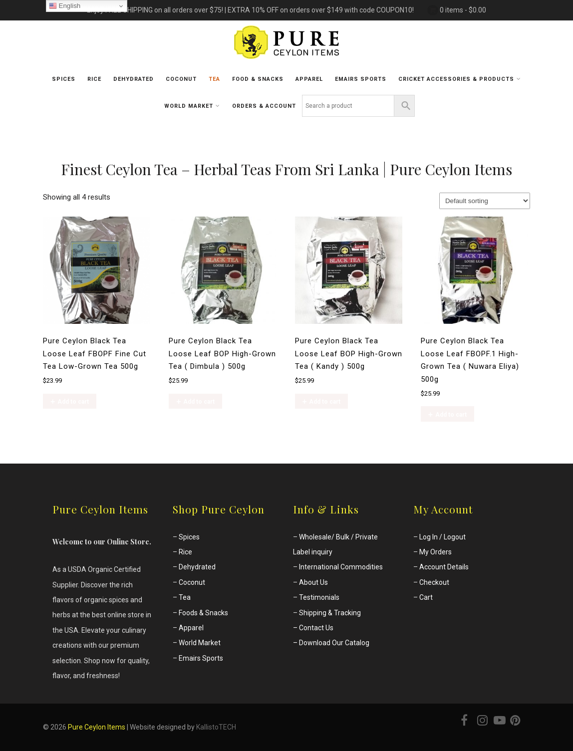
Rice (94, 79)
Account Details (444, 567)
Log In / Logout (442, 537)
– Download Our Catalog (331, 643)
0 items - (463, 10)
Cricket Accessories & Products (459, 78)
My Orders (435, 552)
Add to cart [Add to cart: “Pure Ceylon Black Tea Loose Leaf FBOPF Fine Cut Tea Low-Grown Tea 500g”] (73, 401)
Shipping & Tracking (330, 613)
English (64, 6)
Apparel (309, 79)
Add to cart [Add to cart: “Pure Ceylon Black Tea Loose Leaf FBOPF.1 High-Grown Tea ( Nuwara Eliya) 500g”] (451, 414)
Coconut (181, 79)
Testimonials (319, 597)
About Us (313, 582)
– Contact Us (313, 628)
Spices (63, 79)
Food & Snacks (258, 79)
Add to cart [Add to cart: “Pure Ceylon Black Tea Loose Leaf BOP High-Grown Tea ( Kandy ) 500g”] (324, 401)
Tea (214, 79)
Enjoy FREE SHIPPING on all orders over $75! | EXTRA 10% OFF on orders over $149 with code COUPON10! (250, 10)
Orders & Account (264, 106)
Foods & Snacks (203, 613)
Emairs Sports (201, 658)
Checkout (434, 582)
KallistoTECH (216, 727)
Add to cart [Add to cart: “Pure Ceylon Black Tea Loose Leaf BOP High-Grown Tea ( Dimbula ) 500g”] (199, 401)
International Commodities (341, 567)
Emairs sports (360, 79)
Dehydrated (133, 79)
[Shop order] (484, 201)
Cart (426, 597)
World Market (192, 105)
